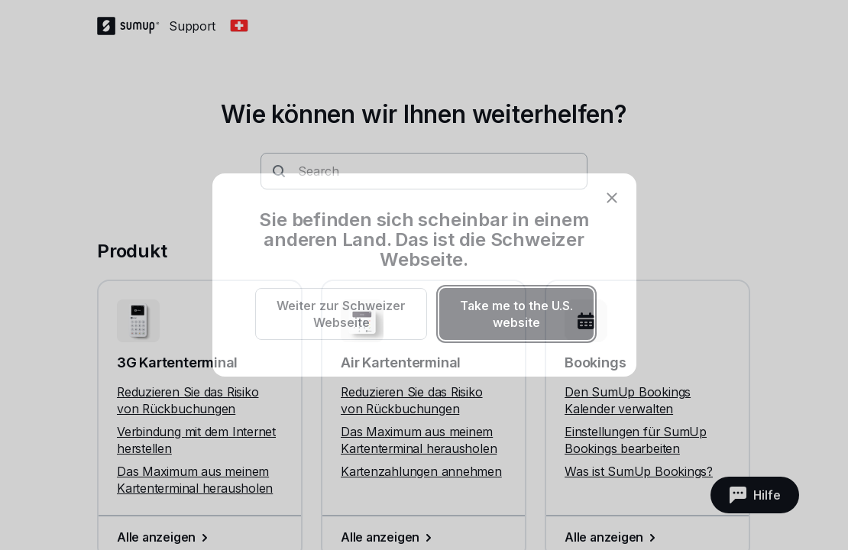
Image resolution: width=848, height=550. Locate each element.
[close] (612, 198)
